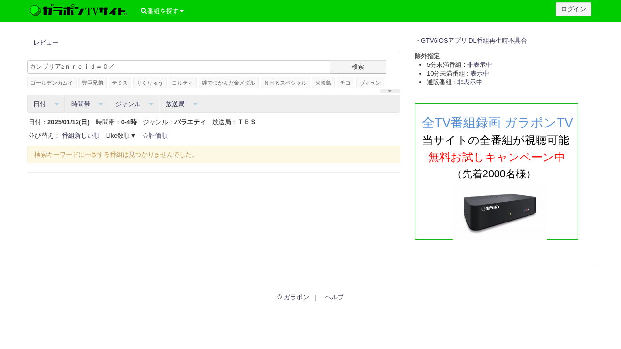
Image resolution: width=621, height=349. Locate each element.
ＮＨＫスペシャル (285, 83)
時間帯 (87, 104)
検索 (358, 66)
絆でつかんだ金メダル (228, 83)
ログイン (573, 9)
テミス (120, 83)
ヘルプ (334, 297)
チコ (345, 83)
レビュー (46, 42)
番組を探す (162, 11)
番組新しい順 (81, 135)
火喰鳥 (323, 83)
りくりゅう (150, 83)
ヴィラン (370, 83)
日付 (46, 104)
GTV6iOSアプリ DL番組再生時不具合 (474, 40)
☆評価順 (155, 135)
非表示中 (479, 64)
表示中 (479, 73)
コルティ (182, 83)
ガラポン (296, 297)
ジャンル (134, 104)
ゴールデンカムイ (52, 83)
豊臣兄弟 (92, 83)
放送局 (181, 104)
